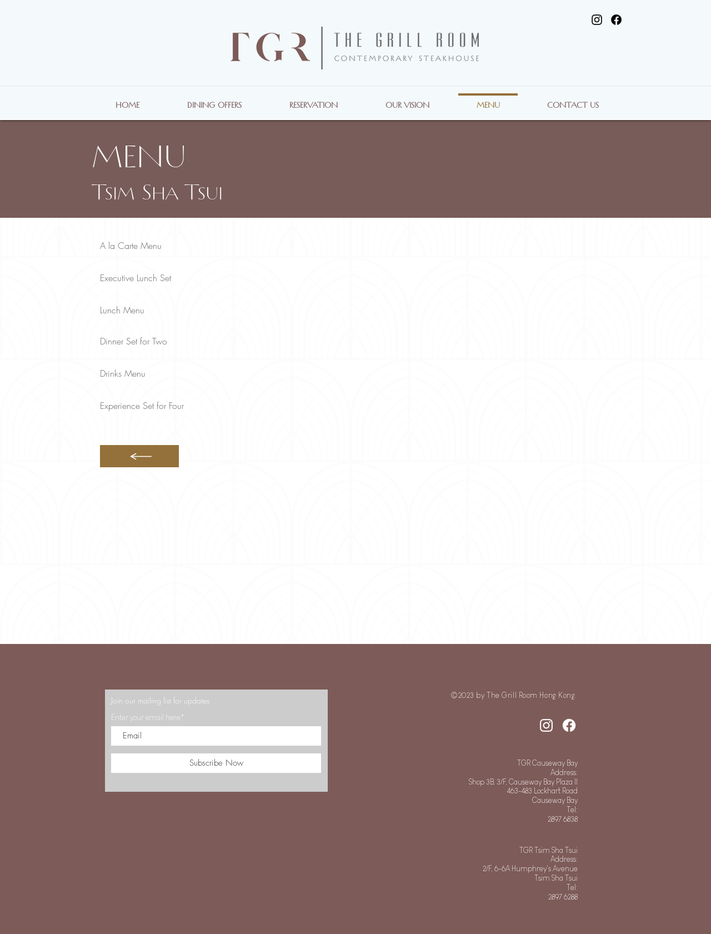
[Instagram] (597, 20)
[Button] (139, 456)
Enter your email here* (147, 717)
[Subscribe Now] (216, 763)
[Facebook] (616, 20)
